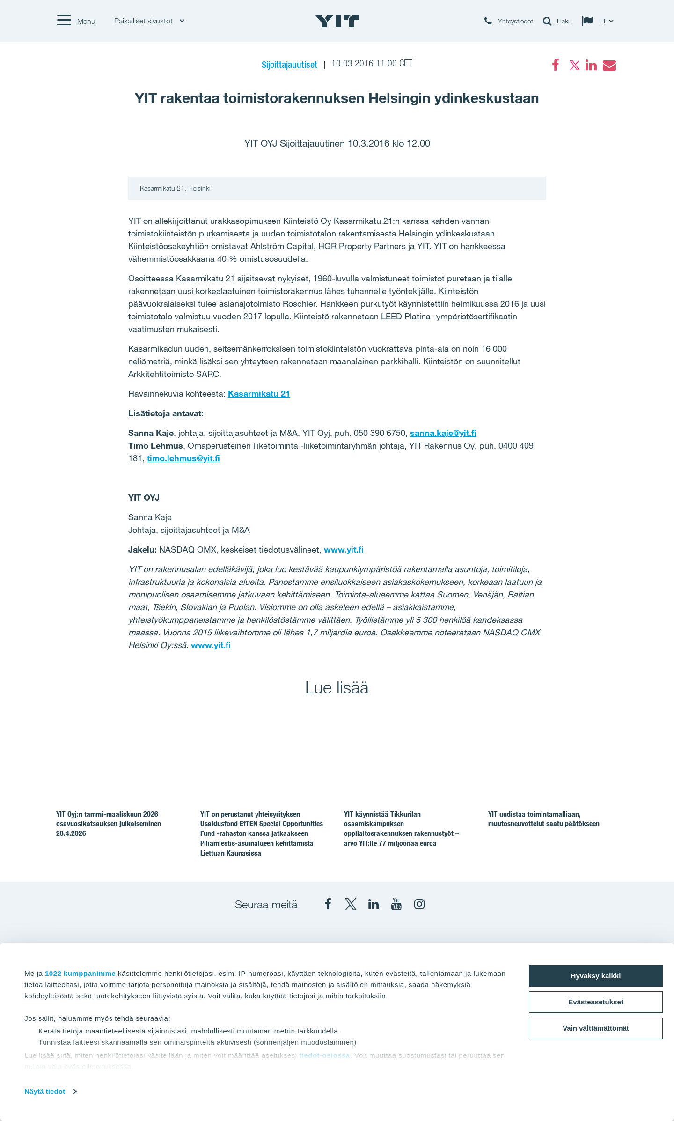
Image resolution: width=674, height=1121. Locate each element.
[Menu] (75, 21)
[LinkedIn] (591, 65)
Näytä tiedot (44, 1091)
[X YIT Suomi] (350, 904)
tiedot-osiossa (324, 1055)
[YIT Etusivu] (337, 21)
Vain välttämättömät (596, 1028)
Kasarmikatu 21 (259, 393)
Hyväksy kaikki (596, 976)
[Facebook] (555, 65)
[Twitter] (573, 65)
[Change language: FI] (599, 21)
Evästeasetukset (595, 1002)
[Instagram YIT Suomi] (419, 904)
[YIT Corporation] (373, 904)
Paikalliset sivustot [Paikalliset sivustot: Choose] (149, 20)
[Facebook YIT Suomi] (327, 904)
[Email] (609, 65)
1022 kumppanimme (80, 973)
